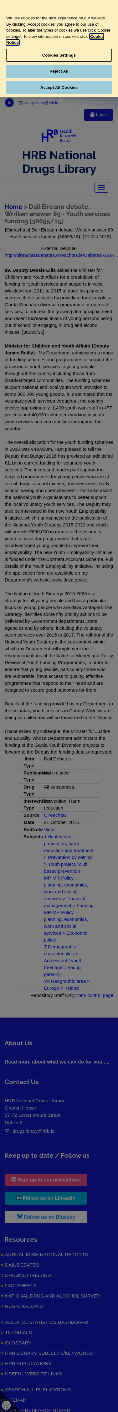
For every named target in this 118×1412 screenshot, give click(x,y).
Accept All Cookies (59, 87)
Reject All (58, 71)
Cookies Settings (59, 55)
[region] (59, 48)
